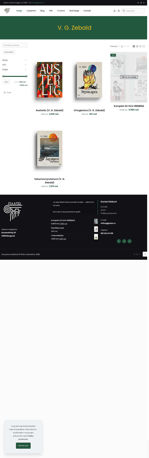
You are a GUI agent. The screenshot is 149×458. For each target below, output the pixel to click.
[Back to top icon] (145, 254)
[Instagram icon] (141, 3)
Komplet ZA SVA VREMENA (129, 106)
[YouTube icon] (144, 3)
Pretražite (9, 52)
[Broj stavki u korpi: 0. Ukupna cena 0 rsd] (7, 92)
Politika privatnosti (109, 213)
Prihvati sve (23, 445)
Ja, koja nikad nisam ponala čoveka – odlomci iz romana (73, 204)
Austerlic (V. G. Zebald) (49, 110)
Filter (6, 82)
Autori (103, 210)
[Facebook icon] (138, 3)
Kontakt (104, 206)
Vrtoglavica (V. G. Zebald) (89, 110)
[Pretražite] (133, 10)
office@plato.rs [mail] (37, 2)
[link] (119, 46)
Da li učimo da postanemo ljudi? (66, 212)
